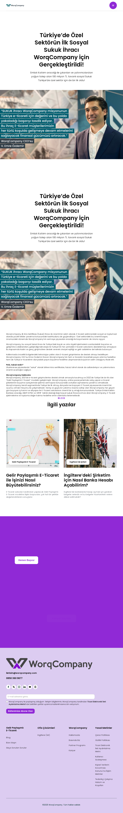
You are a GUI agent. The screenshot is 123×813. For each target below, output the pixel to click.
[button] (113, 5)
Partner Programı (77, 745)
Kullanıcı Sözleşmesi (101, 758)
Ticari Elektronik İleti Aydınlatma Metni (102, 748)
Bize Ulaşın (11, 742)
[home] (15, 5)
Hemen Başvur (26, 560)
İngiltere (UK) (43, 735)
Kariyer (72, 750)
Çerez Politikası (102, 735)
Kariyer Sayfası (61, 618)
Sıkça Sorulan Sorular (16, 747)
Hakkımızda (74, 735)
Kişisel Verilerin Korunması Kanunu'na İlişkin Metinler (103, 769)
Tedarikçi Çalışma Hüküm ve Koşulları (104, 782)
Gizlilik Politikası (102, 740)
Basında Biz (74, 740)
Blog (8, 737)
